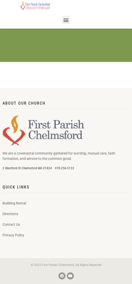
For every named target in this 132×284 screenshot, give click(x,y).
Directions (10, 214)
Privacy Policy (13, 235)
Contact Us (11, 224)
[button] (66, 20)
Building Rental (14, 203)
